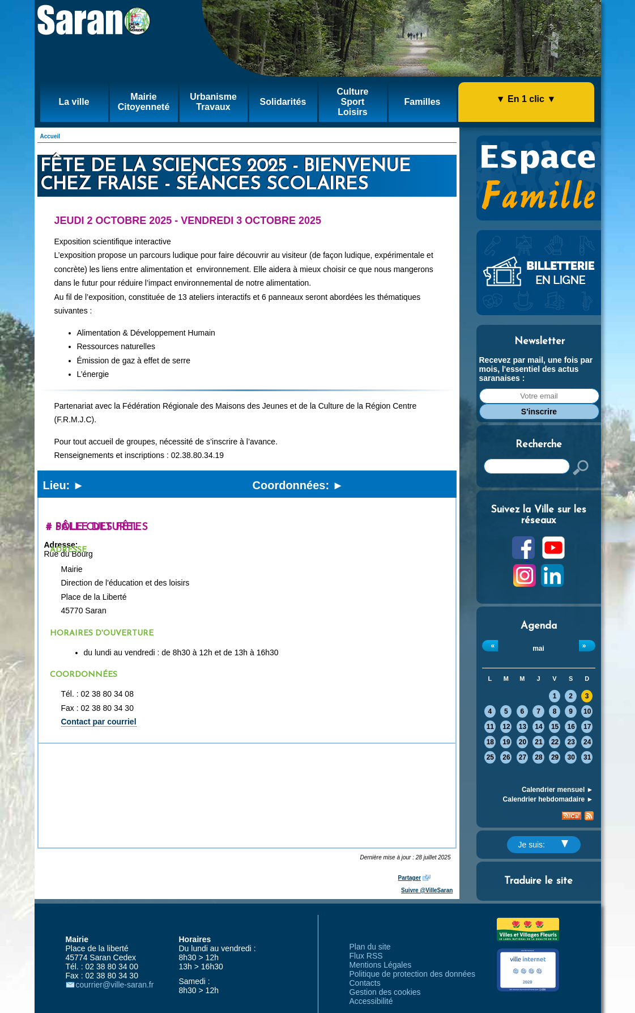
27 (522, 757)
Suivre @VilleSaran (427, 890)
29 (555, 757)
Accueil (50, 136)
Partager (409, 878)
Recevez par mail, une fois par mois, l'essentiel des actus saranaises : (536, 369)
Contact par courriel (99, 721)
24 (587, 742)
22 (555, 742)
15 (555, 727)
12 (506, 727)
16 (570, 727)
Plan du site (370, 946)
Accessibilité (371, 1001)
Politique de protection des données (413, 973)
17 (587, 727)
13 (522, 727)
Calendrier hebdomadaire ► (548, 799)
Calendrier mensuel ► (558, 790)
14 (538, 727)
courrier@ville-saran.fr (115, 984)
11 (490, 727)
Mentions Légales (381, 964)
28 (538, 757)
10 (587, 711)
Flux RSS (366, 955)
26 (506, 757)
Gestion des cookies (385, 992)
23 (570, 742)
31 (587, 757)
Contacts (365, 982)
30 (570, 757)
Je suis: (543, 844)
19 (506, 742)
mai (538, 648)
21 (538, 742)
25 (490, 757)
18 (490, 742)
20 (522, 742)
